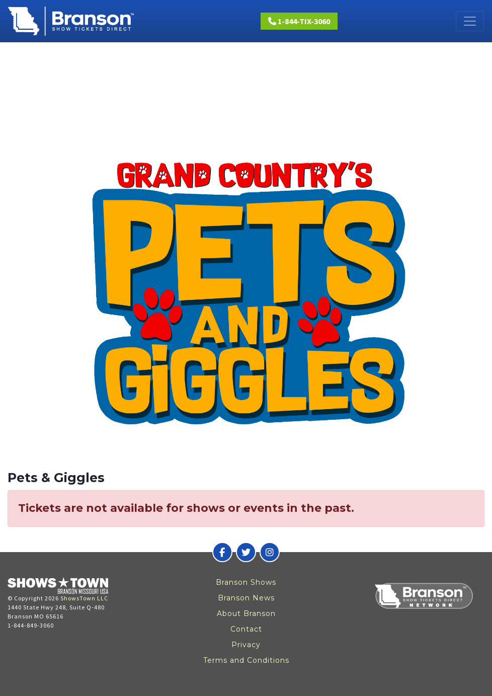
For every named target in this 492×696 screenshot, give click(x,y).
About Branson (246, 613)
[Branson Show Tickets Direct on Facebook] (222, 552)
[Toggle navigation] (470, 21)
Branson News (246, 597)
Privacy (246, 644)
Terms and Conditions (246, 660)
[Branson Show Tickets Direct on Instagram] (270, 552)
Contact (246, 629)
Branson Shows (246, 582)
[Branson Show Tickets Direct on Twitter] (246, 552)
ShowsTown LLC (84, 598)
